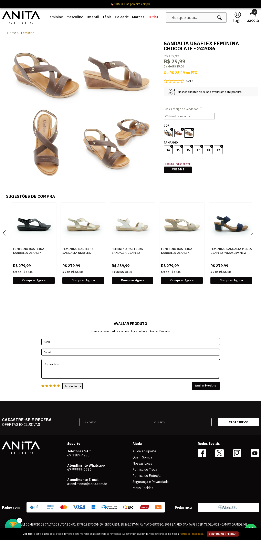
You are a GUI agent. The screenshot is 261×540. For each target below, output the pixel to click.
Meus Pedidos (143, 488)
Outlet (153, 17)
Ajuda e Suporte (144, 451)
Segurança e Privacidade (151, 482)
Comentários (130, 369)
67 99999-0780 (79, 469)
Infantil (92, 17)
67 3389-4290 (78, 455)
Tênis (107, 17)
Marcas (138, 17)
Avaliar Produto (206, 386)
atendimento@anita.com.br (87, 484)
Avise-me (178, 170)
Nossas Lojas (142, 463)
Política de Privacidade (191, 533)
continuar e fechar (223, 534)
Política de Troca (145, 469)
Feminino (55, 17)
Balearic (122, 17)
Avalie (189, 81)
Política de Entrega (147, 476)
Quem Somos (142, 457)
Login (238, 20)
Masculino (74, 17)
